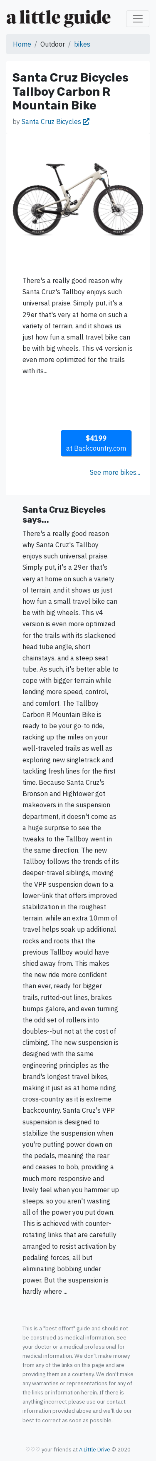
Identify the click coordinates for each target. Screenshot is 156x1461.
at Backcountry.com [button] (96, 443)
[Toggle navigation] (137, 18)
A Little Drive (94, 1449)
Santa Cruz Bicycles (55, 121)
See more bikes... (115, 472)
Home (22, 44)
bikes (82, 44)
